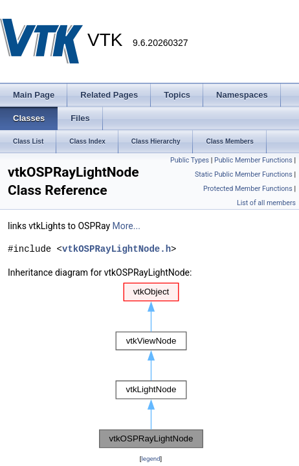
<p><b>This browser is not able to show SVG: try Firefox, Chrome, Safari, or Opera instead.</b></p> (151, 366)
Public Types (189, 160)
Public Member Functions (253, 160)
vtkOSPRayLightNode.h (116, 249)
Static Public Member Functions (244, 174)
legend (150, 458)
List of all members (266, 203)
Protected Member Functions (248, 188)
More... (126, 226)
